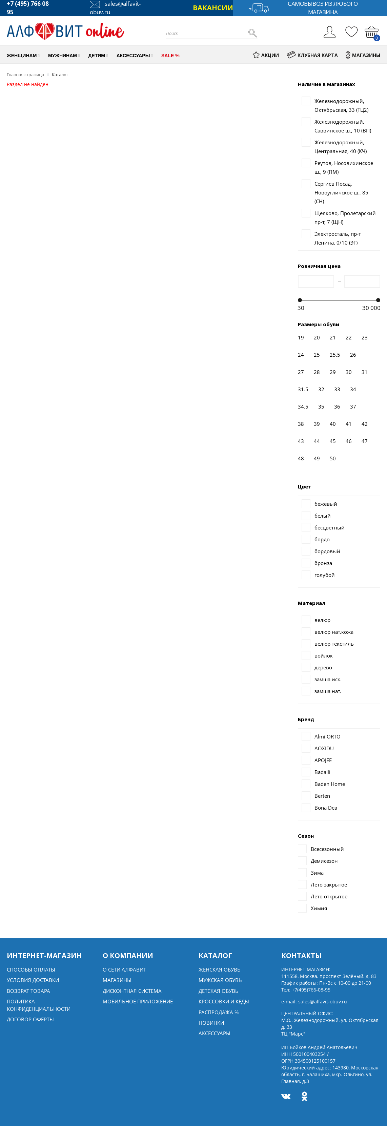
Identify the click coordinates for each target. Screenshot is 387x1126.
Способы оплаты (31, 969)
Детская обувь (219, 990)
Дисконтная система (132, 990)
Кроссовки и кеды (224, 1001)
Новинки (211, 1022)
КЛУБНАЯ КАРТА (312, 55)
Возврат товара (28, 990)
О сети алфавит (124, 969)
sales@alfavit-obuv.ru (322, 1001)
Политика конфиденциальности (38, 1005)
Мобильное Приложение (138, 1001)
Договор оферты (30, 1019)
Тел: (305, 989)
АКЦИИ (265, 55)
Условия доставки (33, 980)
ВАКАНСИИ (213, 7)
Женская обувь (220, 969)
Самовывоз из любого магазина (303, 8)
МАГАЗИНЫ (363, 55)
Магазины (117, 980)
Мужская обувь (220, 980)
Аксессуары (214, 1033)
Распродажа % (219, 1012)
